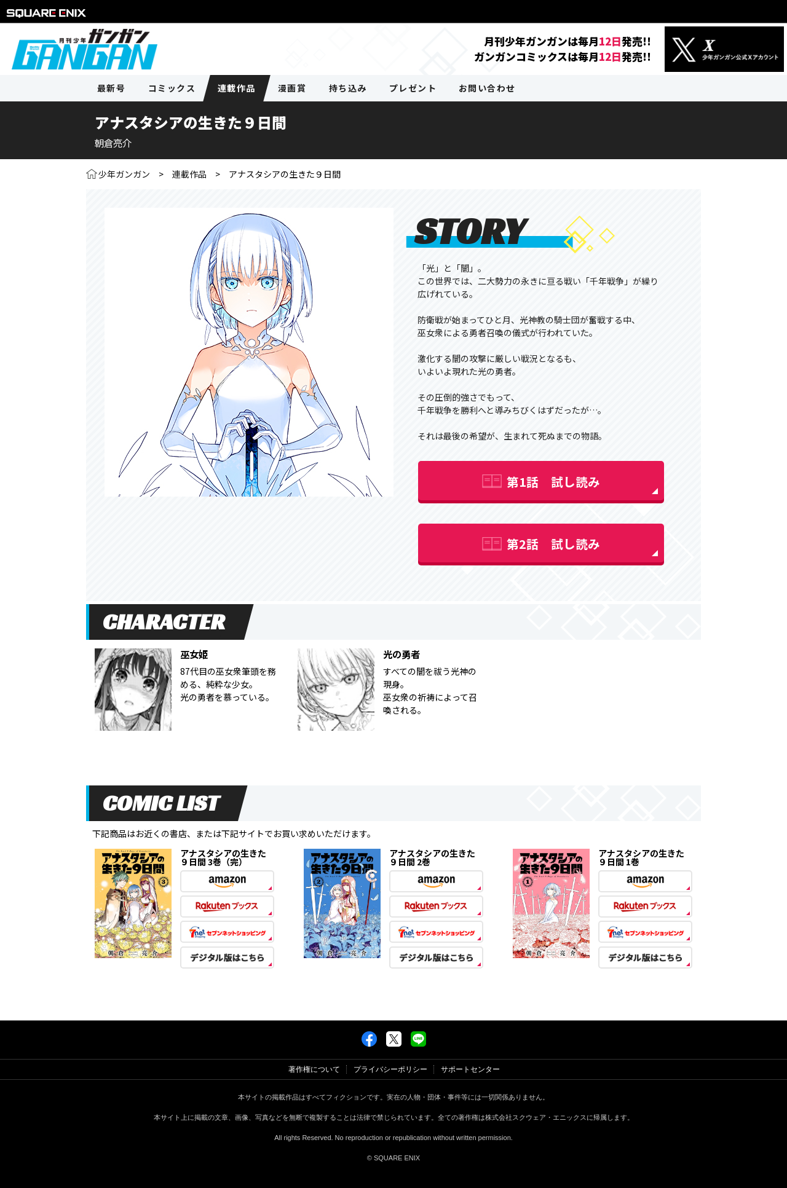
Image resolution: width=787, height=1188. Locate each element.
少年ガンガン (124, 174)
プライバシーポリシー (390, 1069)
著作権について (314, 1069)
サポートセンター (470, 1069)
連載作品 (189, 174)
